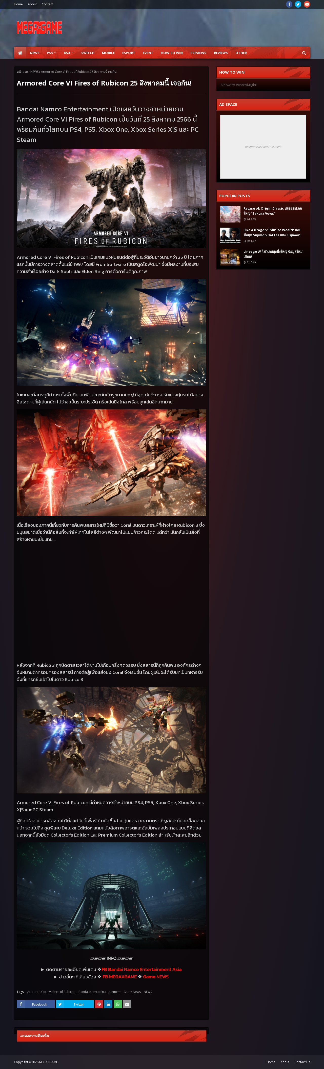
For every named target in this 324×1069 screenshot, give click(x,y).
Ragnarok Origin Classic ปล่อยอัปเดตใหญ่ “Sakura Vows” (273, 211)
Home (18, 4)
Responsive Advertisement (263, 146)
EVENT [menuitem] (148, 52)
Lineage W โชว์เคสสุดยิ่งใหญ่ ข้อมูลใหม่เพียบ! (273, 254)
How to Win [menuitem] (172, 52)
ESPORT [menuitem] (128, 52)
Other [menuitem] (241, 52)
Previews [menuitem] (198, 52)
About (32, 4)
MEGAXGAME (48, 1062)
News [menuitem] (34, 52)
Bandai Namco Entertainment (99, 992)
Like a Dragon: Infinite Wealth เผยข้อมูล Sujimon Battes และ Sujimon (272, 232)
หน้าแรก (22, 72)
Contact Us (302, 1062)
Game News (132, 992)
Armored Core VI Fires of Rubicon (51, 992)
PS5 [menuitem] (50, 52)
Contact (47, 4)
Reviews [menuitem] (221, 52)
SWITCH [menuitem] (87, 52)
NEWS (34, 72)
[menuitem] (20, 53)
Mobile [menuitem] (108, 52)
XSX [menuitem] (67, 52)
